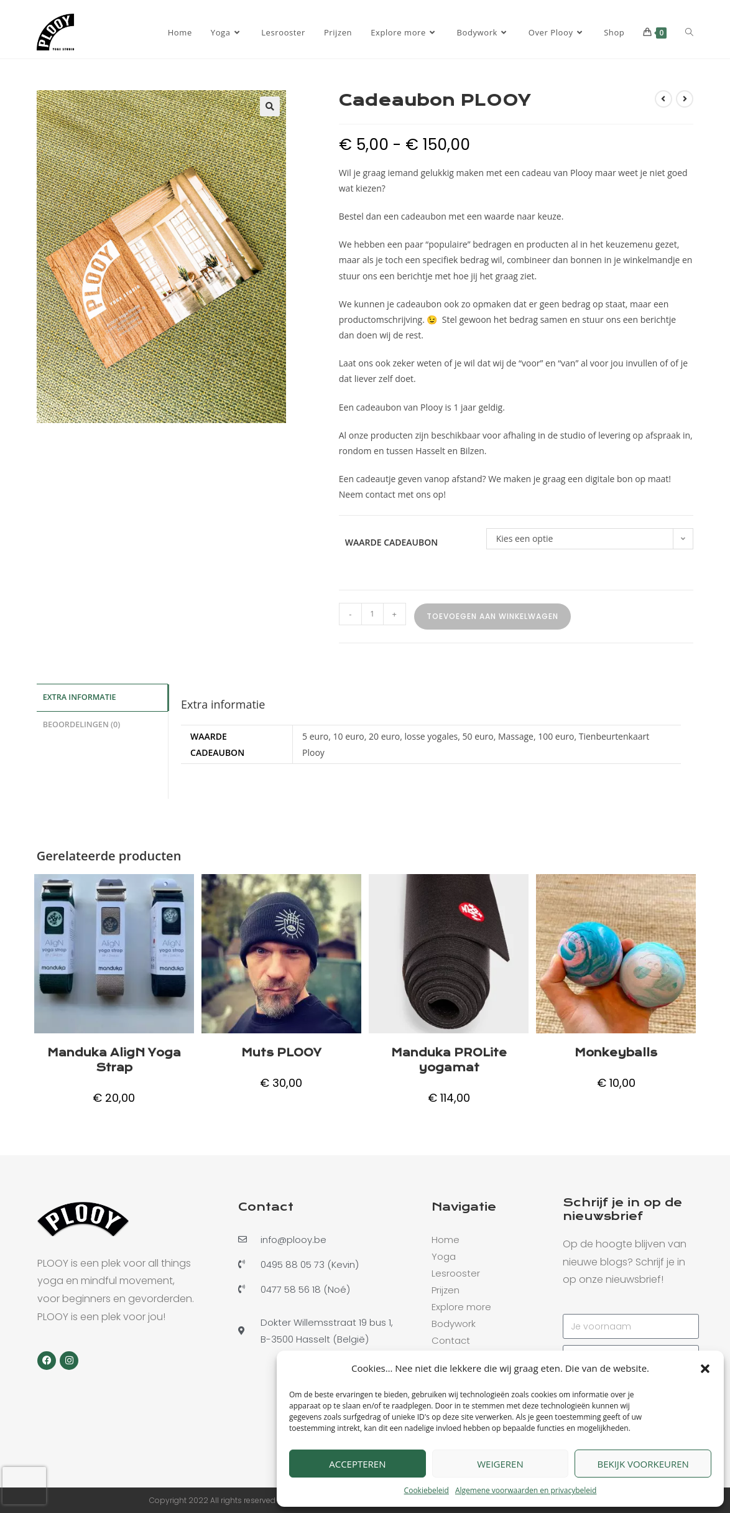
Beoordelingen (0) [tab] (82, 722)
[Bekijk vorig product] (663, 99)
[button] (705, 1368)
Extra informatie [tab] (79, 696)
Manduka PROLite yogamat (449, 1060)
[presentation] (24, 1485)
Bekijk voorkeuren (642, 1464)
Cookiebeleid (426, 1490)
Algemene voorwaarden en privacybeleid (526, 1490)
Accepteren (357, 1464)
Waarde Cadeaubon (391, 542)
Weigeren (500, 1464)
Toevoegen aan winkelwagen (492, 616)
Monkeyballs (616, 1052)
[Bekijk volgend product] (684, 99)
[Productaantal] (372, 614)
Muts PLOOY (281, 1052)
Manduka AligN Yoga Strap (114, 1060)
